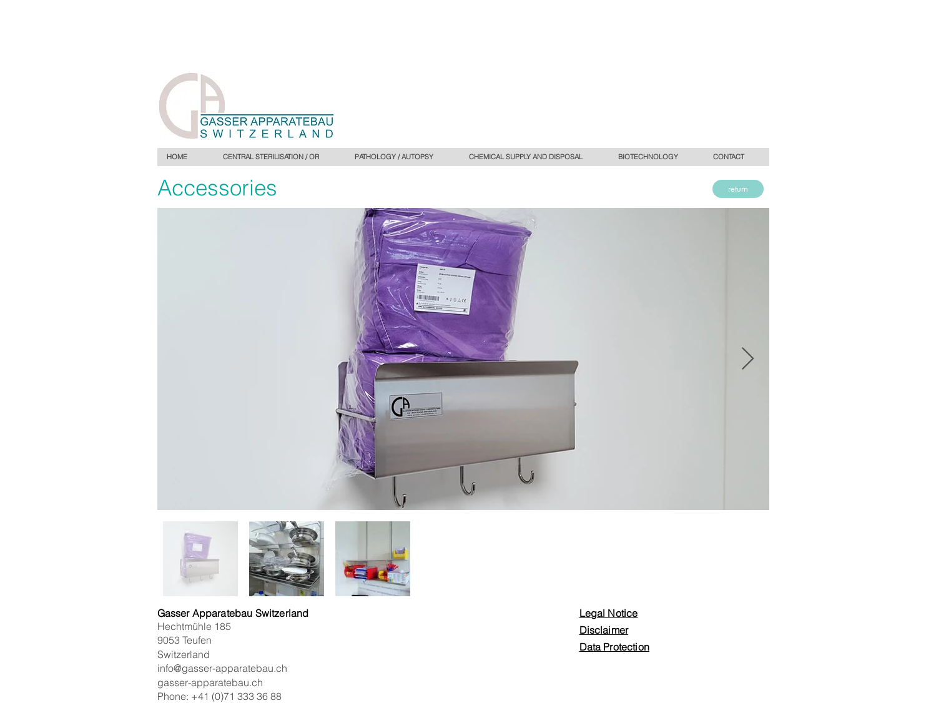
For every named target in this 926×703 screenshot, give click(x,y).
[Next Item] (748, 359)
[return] (738, 189)
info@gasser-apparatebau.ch (222, 668)
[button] (402, 157)
